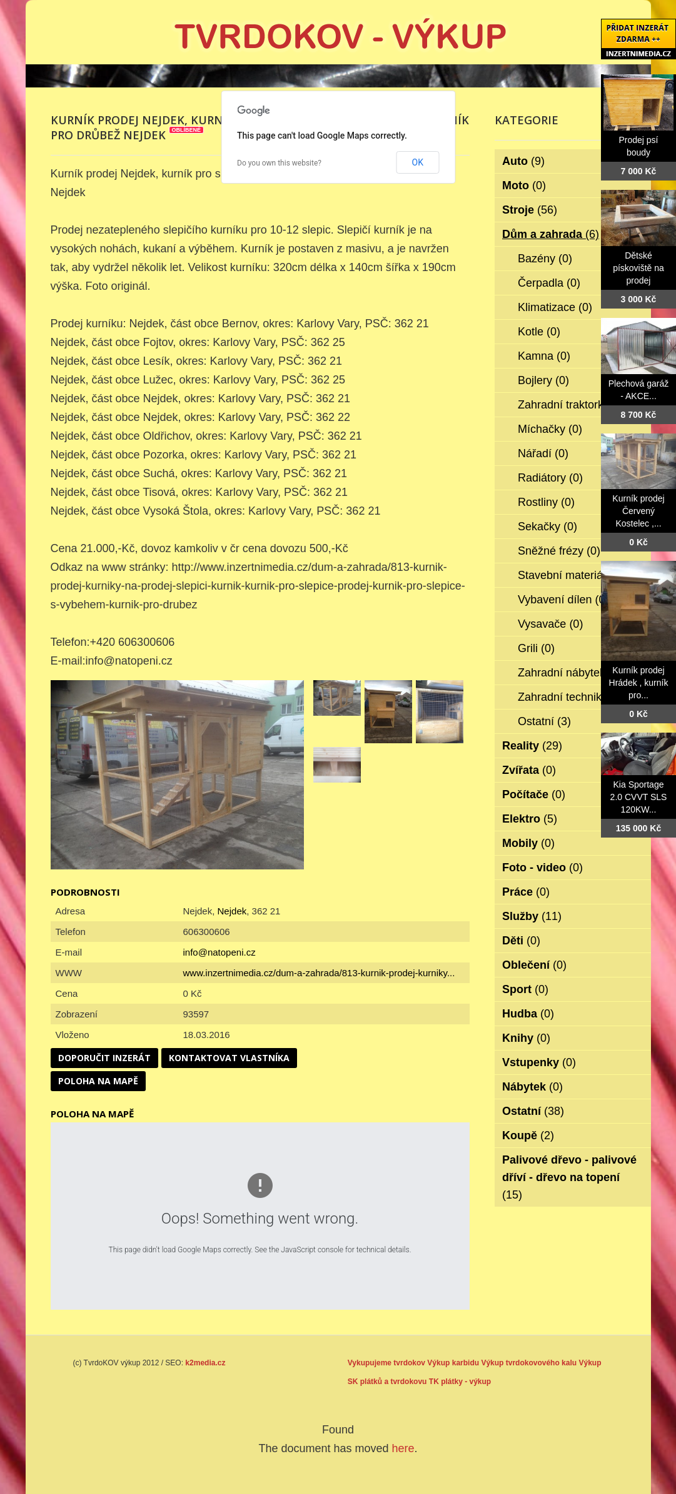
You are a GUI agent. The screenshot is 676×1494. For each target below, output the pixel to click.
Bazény (545, 258)
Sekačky (547, 526)
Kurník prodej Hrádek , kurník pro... (638, 682)
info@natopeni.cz (219, 952)
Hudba (528, 1013)
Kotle (539, 331)
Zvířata (529, 770)
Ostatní (544, 721)
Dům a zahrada (550, 234)
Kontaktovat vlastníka (229, 1058)
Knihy (526, 1038)
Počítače (533, 794)
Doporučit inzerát (104, 1058)
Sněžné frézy (559, 551)
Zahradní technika (571, 697)
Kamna (544, 356)
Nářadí (543, 453)
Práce (526, 892)
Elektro (529, 819)
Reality (532, 746)
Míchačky (550, 429)
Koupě (528, 1135)
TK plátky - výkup (460, 1381)
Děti (521, 940)
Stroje (529, 210)
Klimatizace (555, 307)
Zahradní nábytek (570, 672)
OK (417, 162)
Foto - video (542, 867)
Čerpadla (549, 283)
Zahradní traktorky (572, 404)
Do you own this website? (279, 163)
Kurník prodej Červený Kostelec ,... (638, 510)
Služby (532, 916)
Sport (525, 989)
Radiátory (550, 478)
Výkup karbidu (453, 1362)
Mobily (528, 843)
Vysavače (550, 624)
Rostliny (546, 502)
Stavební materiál (570, 575)
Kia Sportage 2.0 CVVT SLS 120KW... (638, 796)
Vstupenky (539, 1062)
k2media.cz (205, 1362)
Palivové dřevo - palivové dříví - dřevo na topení (569, 1177)
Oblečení (534, 965)
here (403, 1448)
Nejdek (232, 911)
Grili (536, 648)
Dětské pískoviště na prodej (638, 267)
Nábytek (532, 1087)
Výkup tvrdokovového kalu (529, 1362)
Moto (524, 185)
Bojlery (543, 380)
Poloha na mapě (98, 1081)
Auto (523, 161)
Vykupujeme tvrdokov (386, 1362)
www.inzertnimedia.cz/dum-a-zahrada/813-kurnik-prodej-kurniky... (319, 972)
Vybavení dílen (563, 599)
